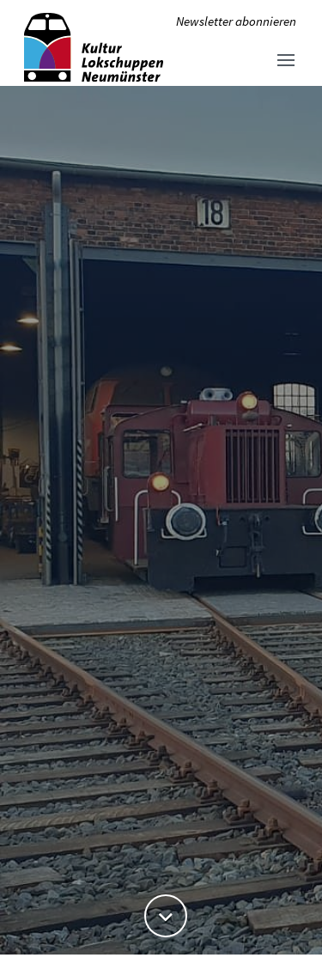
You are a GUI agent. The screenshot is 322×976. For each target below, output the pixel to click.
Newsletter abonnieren (236, 21)
